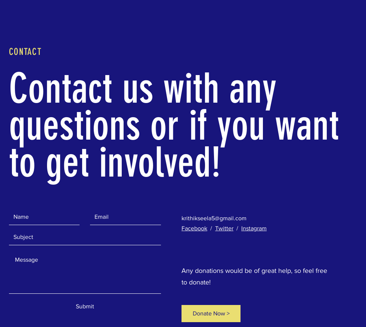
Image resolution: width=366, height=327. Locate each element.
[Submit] (85, 306)
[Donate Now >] (211, 313)
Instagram (254, 228)
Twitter (224, 228)
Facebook (194, 228)
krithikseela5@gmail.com (214, 218)
